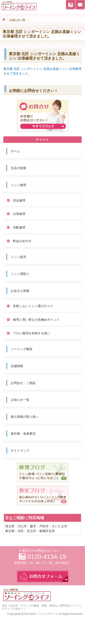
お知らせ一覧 (20, 399)
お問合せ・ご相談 (23, 383)
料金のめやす (22, 241)
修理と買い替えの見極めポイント (36, 319)
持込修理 (19, 200)
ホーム (15, 151)
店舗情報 (17, 366)
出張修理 (19, 214)
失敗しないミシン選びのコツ (33, 306)
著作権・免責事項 (23, 433)
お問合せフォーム (80, 4)
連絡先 (70, 4)
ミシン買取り (20, 274)
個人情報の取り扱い (25, 416)
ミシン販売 (18, 257)
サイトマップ (20, 450)
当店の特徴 (18, 168)
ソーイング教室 (21, 349)
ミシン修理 (18, 185)
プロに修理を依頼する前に (31, 333)
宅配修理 (19, 227)
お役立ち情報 (20, 291)
